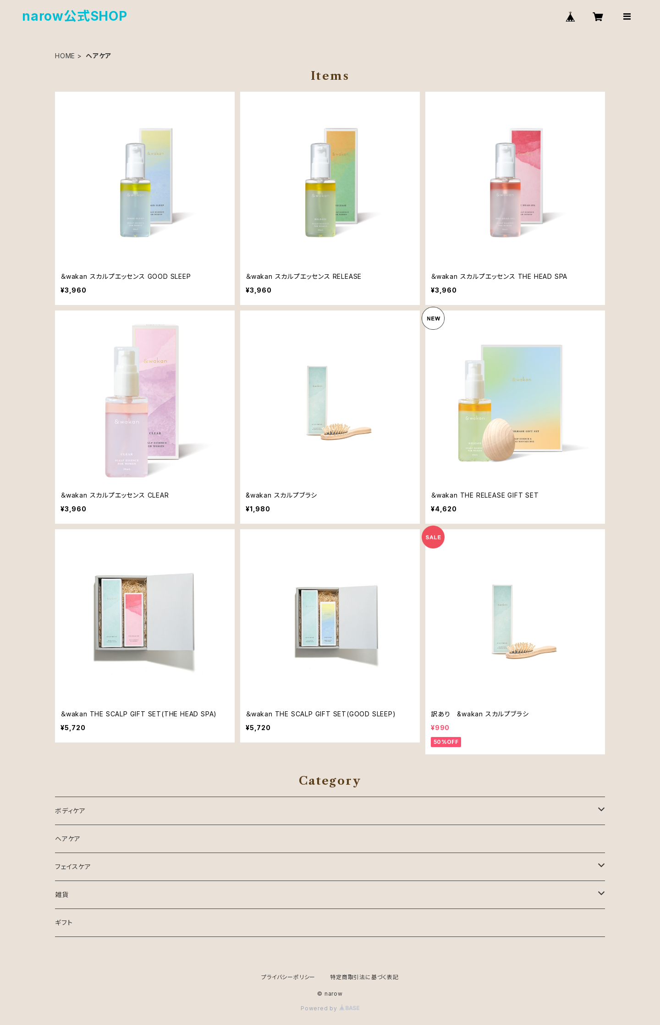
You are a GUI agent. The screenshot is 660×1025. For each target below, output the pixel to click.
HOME (65, 56)
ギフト (63, 922)
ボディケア (70, 810)
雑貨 (62, 894)
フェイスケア (73, 866)
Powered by (330, 1008)
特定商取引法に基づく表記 (364, 977)
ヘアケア (68, 838)
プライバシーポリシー (288, 977)
